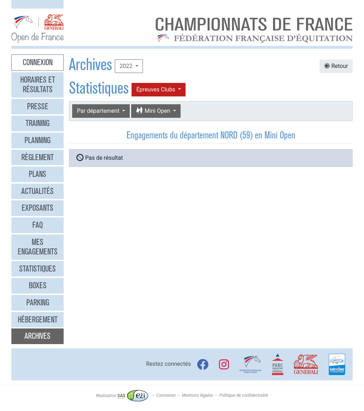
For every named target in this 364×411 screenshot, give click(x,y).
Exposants (37, 208)
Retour (336, 66)
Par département (99, 110)
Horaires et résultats (37, 85)
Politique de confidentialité (243, 395)
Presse (37, 106)
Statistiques (37, 269)
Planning (37, 140)
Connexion (38, 62)
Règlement (37, 157)
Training (37, 123)
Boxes (38, 285)
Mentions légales (197, 395)
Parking (37, 302)
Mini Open (154, 110)
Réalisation (122, 395)
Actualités (37, 191)
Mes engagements (38, 247)
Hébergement (38, 320)
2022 (126, 66)
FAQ (37, 225)
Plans (37, 174)
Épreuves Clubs (156, 89)
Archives (37, 336)
